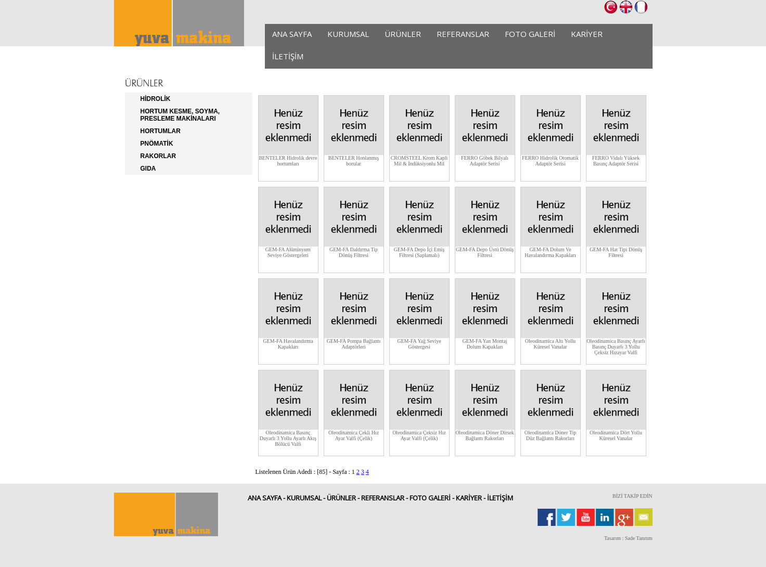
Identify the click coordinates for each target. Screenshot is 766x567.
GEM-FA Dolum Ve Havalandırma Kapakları (550, 252)
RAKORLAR (158, 156)
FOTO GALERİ (530, 34)
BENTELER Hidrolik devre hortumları (288, 160)
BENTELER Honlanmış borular (353, 160)
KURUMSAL (348, 34)
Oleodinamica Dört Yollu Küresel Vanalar (616, 435)
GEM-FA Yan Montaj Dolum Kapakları (484, 344)
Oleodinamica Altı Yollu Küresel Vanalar (550, 344)
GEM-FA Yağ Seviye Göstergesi (419, 344)
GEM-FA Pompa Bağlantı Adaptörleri (354, 344)
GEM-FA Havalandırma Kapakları (288, 344)
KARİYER (587, 34)
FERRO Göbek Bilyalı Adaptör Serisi (484, 160)
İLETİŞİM (287, 56)
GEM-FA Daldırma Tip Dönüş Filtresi (353, 252)
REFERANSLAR (463, 34)
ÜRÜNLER (403, 34)
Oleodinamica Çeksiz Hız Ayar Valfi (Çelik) (419, 435)
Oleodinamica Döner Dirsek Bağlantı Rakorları (484, 435)
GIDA (148, 168)
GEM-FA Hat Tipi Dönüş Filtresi (616, 252)
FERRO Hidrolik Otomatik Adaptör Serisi (550, 160)
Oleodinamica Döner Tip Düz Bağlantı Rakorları (550, 435)
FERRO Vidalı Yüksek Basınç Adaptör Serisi (616, 160)
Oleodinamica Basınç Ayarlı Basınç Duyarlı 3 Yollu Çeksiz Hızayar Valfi (615, 346)
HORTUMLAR (161, 131)
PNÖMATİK (157, 143)
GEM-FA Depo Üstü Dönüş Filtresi (485, 252)
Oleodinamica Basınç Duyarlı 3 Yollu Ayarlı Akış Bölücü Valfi (288, 438)
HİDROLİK (156, 98)
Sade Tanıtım (639, 538)
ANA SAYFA (292, 34)
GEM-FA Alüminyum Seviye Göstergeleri (288, 252)
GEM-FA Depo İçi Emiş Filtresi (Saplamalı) (419, 252)
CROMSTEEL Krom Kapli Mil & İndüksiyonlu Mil (419, 160)
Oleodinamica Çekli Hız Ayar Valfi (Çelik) (353, 435)
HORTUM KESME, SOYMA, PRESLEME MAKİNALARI (180, 115)
